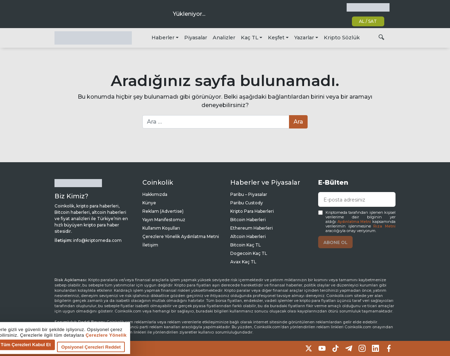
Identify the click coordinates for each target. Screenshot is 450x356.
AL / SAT (368, 21)
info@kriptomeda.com (97, 240)
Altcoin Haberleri (248, 236)
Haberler (163, 37)
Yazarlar (304, 37)
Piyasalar (195, 37)
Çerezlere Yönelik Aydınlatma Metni (180, 236)
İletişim (150, 245)
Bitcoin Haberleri (248, 219)
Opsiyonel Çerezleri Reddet (208, 349)
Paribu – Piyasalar (248, 194)
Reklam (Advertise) (163, 211)
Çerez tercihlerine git (29, 350)
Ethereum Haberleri (251, 228)
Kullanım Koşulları (161, 228)
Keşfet (276, 37)
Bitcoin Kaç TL (245, 245)
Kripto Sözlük (342, 37)
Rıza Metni (384, 226)
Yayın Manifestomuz (163, 219)
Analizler (224, 37)
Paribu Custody (246, 202)
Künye (149, 202)
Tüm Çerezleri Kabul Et (143, 346)
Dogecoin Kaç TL (248, 253)
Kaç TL (249, 37)
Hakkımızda (154, 194)
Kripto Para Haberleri (252, 211)
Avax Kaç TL (243, 261)
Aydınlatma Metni (354, 221)
